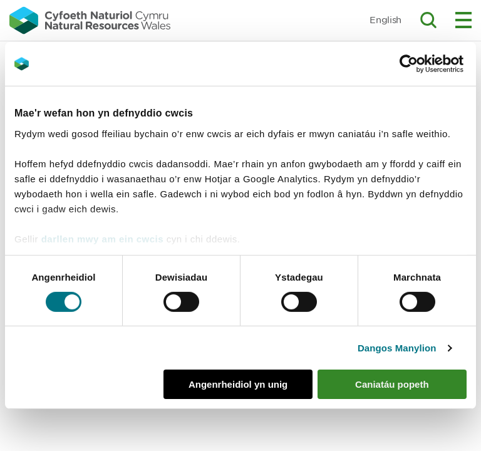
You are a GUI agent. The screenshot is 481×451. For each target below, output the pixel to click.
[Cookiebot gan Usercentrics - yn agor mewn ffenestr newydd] (430, 63)
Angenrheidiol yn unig (238, 384)
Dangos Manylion (397, 348)
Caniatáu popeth (392, 384)
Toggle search (428, 20)
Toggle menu (463, 20)
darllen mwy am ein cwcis (102, 238)
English (385, 20)
